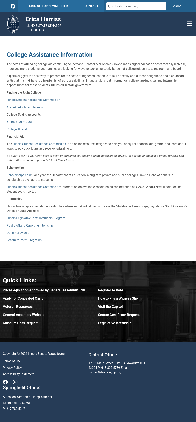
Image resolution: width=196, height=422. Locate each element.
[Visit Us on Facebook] (5, 381)
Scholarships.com (19, 175)
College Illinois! (17, 129)
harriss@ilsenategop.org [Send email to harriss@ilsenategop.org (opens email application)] (104, 372)
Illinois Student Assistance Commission (33, 100)
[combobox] (136, 6)
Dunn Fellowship (18, 233)
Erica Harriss (43, 19)
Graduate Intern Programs (24, 240)
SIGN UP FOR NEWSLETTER (48, 6)
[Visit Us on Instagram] (15, 381)
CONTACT (91, 6)
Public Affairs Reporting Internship (30, 225)
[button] (189, 24)
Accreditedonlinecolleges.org (26, 107)
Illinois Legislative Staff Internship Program (36, 218)
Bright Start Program (20, 122)
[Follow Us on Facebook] (13, 6)
